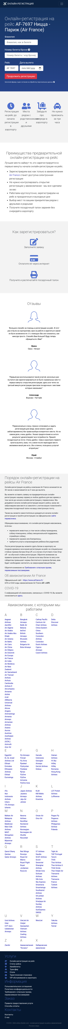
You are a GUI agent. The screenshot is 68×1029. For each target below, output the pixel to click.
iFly (6, 791)
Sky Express (40, 882)
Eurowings (9, 777)
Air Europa (9, 655)
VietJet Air (24, 920)
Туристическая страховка (18, 975)
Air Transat (9, 675)
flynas (22, 772)
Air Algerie (9, 628)
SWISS (38, 912)
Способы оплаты (12, 1006)
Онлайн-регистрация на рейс (20, 961)
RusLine (23, 871)
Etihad (7, 774)
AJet (6, 697)
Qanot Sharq (10, 851)
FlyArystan (24, 766)
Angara (8, 711)
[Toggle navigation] (62, 4)
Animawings (10, 714)
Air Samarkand (11, 672)
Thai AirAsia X (57, 865)
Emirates (8, 766)
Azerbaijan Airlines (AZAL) (9, 739)
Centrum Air (40, 622)
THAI (53, 860)
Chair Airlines (41, 625)
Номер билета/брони (17, 49)
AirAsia (8, 678)
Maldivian (9, 824)
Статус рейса (13, 964)
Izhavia (7, 807)
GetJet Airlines (42, 766)
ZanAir (7, 945)
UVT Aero (8, 926)
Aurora (7, 730)
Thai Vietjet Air (57, 871)
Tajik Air (54, 851)
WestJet (39, 920)
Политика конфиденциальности (18, 989)
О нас (7, 1017)
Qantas (8, 854)
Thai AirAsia (56, 862)
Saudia (38, 854)
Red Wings (24, 851)
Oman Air (39, 816)
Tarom (54, 857)
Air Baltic (8, 642)
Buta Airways (25, 647)
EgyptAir (8, 755)
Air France (14, 175)
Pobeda (54, 829)
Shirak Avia (40, 871)
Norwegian (24, 829)
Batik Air (23, 625)
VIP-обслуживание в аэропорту (21, 978)
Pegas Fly (55, 816)
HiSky (53, 763)
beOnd (23, 630)
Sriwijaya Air (41, 901)
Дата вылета (26, 62)
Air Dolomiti (9, 653)
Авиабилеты (12, 967)
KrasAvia (39, 799)
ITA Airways (9, 805)
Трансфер (11, 969)
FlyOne (23, 774)
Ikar (6, 794)
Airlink (7, 694)
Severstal (39, 862)
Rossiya (23, 854)
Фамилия (10, 36)
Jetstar (23, 802)
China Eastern (41, 628)
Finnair (23, 758)
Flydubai (23, 769)
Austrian (8, 733)
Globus (38, 769)
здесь (19, 596)
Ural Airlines (9, 920)
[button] (29, 50)
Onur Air (39, 818)
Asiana (7, 728)
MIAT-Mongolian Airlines (9, 835)
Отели (10, 972)
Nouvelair (24, 838)
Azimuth (8, 744)
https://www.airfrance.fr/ (33, 580)
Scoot (38, 860)
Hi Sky (53, 761)
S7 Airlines (40, 851)
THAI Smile (55, 868)
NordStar (24, 821)
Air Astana (9, 639)
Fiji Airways (25, 755)
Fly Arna (23, 761)
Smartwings (40, 887)
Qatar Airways (10, 857)
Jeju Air (23, 799)
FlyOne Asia (25, 783)
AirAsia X (8, 686)
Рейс (7, 62)
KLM (38, 791)
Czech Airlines (41, 653)
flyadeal (23, 763)
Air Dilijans (9, 650)
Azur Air (8, 747)
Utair (7, 923)
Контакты (9, 1015)
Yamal (53, 926)
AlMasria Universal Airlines (8, 703)
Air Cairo (8, 644)
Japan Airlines (26, 791)
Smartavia (40, 885)
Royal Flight (25, 862)
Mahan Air (9, 816)
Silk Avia (39, 879)
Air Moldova (9, 664)
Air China (8, 647)
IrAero (7, 802)
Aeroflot (8, 625)
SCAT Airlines (41, 857)
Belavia (23, 628)
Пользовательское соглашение (18, 986)
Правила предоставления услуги (19, 1003)
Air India (8, 661)
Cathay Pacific (41, 619)
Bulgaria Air (25, 644)
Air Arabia (9, 630)
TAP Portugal (56, 854)
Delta (53, 619)
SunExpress (40, 910)
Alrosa (7, 708)
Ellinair (7, 763)
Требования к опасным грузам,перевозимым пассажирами (18, 993)
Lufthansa (55, 796)
